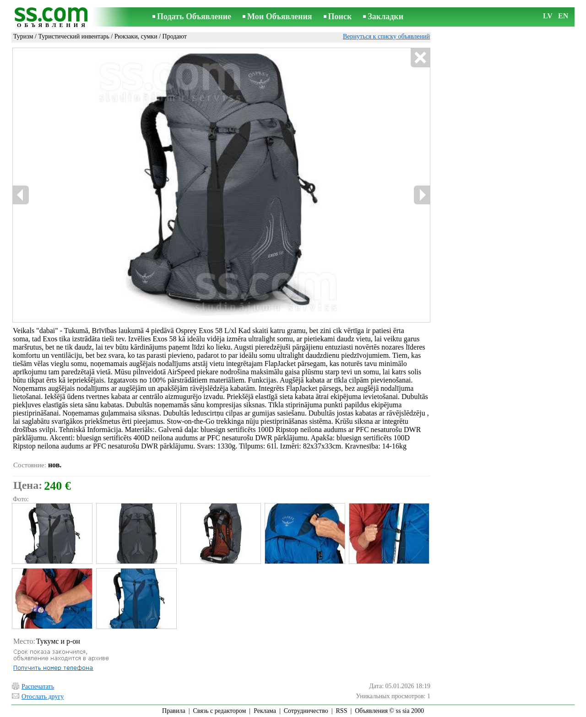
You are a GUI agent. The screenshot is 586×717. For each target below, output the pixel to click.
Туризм (23, 36)
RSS (341, 710)
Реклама (265, 710)
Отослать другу (43, 696)
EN (563, 16)
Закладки (385, 16)
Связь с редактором (219, 710)
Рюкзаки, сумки (135, 36)
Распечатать (38, 686)
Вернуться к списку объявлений (386, 36)
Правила (173, 710)
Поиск (340, 16)
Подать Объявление (194, 16)
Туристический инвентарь (73, 36)
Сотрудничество (306, 710)
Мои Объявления (279, 16)
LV (548, 16)
